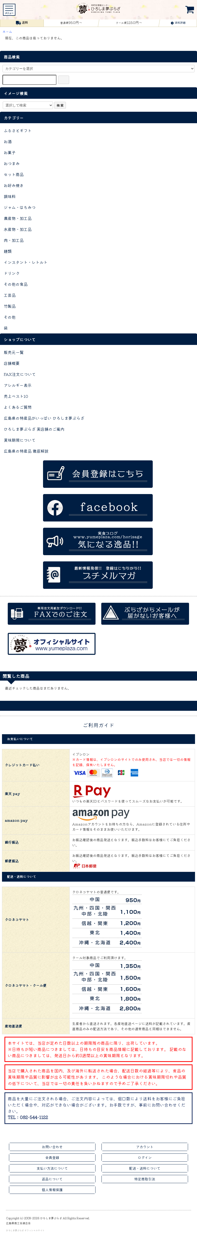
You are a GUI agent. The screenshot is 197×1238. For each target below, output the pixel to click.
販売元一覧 (14, 352)
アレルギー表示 (18, 385)
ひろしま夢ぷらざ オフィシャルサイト (25, 1230)
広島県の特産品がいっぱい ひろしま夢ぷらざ (44, 418)
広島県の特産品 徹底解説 (26, 451)
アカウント (144, 1146)
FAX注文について (20, 374)
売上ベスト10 (16, 396)
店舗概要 (12, 363)
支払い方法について (52, 1168)
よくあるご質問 (18, 407)
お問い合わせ (52, 1146)
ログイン (145, 1157)
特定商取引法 (144, 1178)
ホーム (7, 31)
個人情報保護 (52, 1189)
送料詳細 (178, 22)
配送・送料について (144, 1168)
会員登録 (52, 1157)
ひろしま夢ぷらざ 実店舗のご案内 (34, 429)
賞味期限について (20, 440)
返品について (52, 1178)
